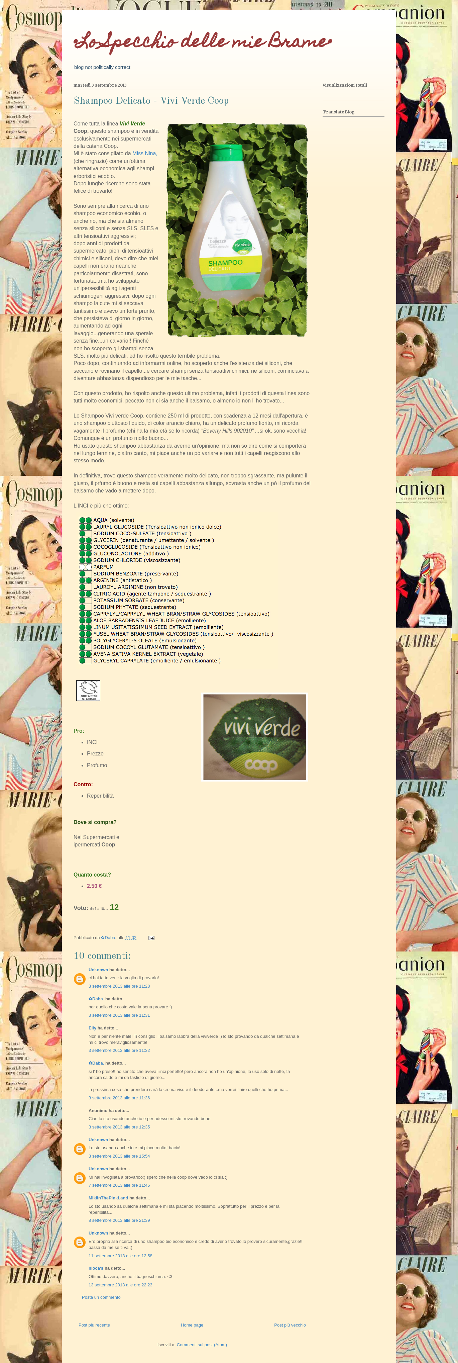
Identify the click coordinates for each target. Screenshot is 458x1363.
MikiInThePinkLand (108, 1197)
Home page (192, 1325)
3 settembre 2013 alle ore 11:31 (119, 1015)
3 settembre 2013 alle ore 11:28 (119, 986)
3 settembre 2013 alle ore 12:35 (119, 1126)
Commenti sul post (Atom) (202, 1344)
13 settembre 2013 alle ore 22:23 (120, 1284)
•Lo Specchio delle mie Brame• (203, 43)
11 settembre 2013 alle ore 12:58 (120, 1255)
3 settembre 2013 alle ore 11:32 (119, 1050)
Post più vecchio (290, 1325)
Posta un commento (101, 1297)
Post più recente (94, 1325)
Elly (92, 1027)
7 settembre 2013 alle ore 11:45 (119, 1185)
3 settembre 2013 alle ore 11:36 (119, 1097)
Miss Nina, (144, 153)
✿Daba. (96, 998)
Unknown (98, 969)
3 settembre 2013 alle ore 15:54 (119, 1156)
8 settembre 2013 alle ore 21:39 (119, 1220)
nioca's (96, 1268)
